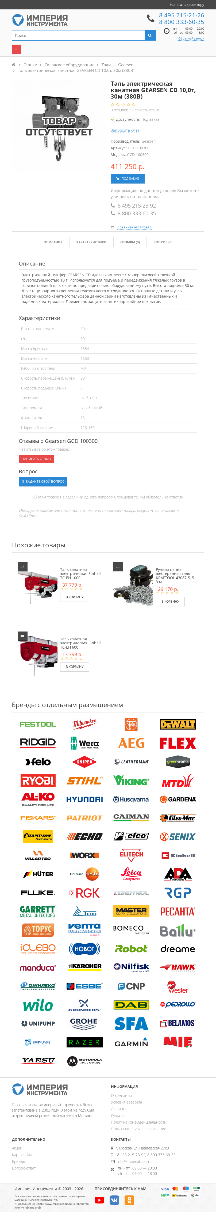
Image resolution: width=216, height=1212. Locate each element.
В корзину (74, 597)
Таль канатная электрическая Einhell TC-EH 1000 (80, 573)
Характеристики (91, 242)
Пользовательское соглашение (138, 1128)
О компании (121, 1095)
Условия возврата (126, 1102)
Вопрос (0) (162, 242)
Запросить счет (125, 130)
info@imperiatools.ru (134, 1161)
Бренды (19, 1161)
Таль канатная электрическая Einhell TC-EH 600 (80, 643)
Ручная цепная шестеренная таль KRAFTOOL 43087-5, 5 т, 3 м (177, 575)
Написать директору (187, 4)
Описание (53, 242)
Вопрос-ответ (24, 1168)
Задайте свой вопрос (43, 481)
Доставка (118, 1108)
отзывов (120, 109)
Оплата (117, 1115)
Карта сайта (22, 1154)
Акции (17, 1148)
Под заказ (127, 178)
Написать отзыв (145, 109)
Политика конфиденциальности (138, 1122)
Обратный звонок (191, 38)
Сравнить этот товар (134, 227)
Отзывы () (130, 242)
